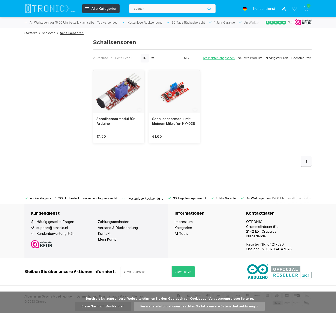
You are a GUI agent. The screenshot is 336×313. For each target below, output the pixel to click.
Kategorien (183, 228)
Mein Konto (107, 239)
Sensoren (51, 33)
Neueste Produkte (250, 58)
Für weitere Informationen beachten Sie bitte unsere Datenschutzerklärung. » (199, 306)
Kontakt (104, 233)
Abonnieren (183, 271)
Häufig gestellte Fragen (55, 222)
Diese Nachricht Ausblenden (102, 306)
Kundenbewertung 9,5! (55, 233)
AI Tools (181, 233)
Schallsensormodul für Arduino (115, 121)
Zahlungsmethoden (113, 222)
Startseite (33, 33)
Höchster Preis (301, 58)
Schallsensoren (72, 33)
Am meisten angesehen (219, 58)
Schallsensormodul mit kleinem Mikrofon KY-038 (173, 121)
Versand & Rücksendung (118, 228)
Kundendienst (264, 8)
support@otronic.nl (52, 228)
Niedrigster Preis (277, 58)
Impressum (183, 222)
